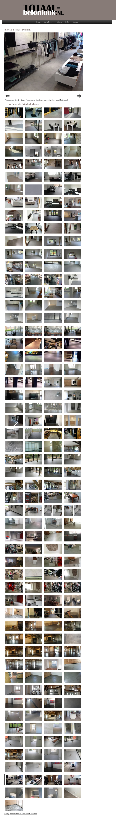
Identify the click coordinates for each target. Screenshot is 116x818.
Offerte (59, 22)
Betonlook (48, 22)
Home (38, 22)
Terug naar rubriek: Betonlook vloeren (20, 814)
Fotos (67, 22)
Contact (75, 22)
